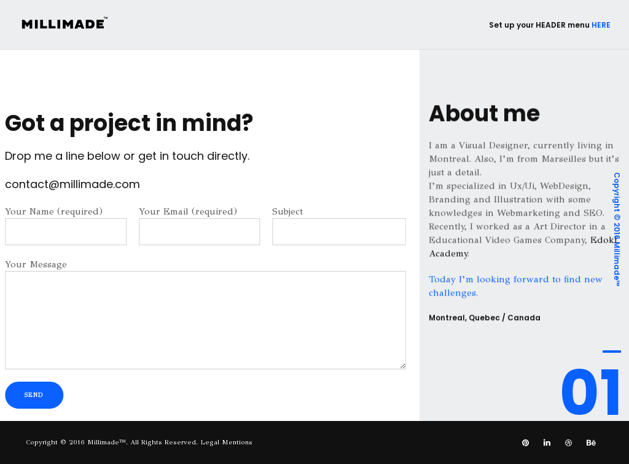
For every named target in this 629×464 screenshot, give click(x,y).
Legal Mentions (226, 442)
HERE (601, 25)
